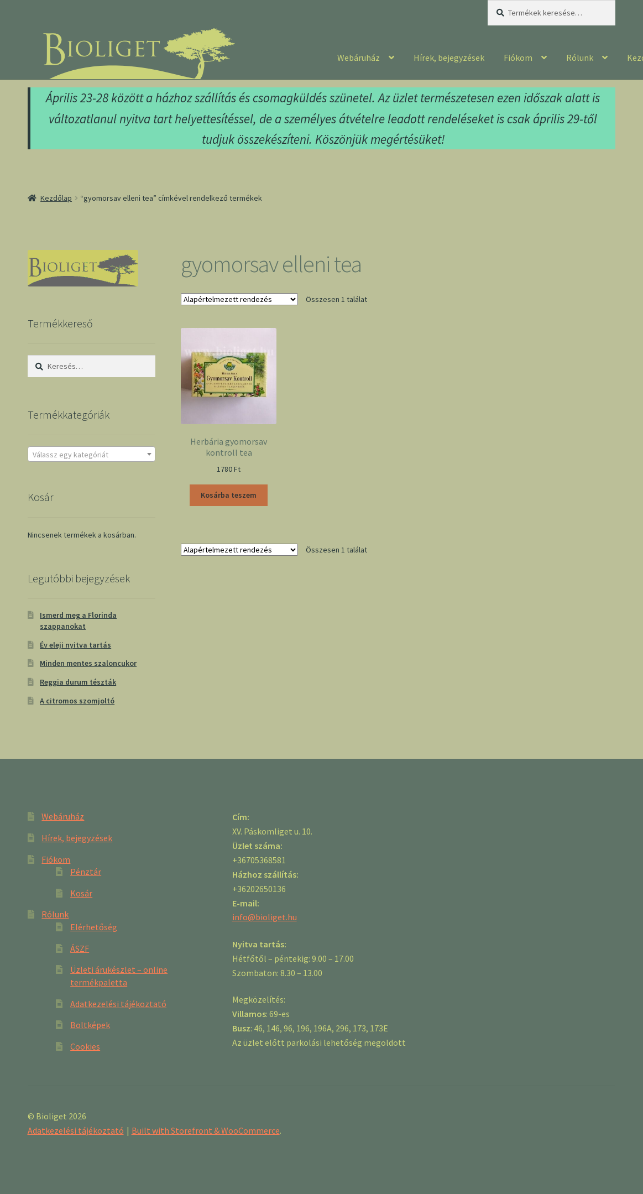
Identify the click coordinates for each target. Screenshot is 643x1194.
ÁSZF (79, 948)
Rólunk (579, 57)
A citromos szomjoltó (77, 701)
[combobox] (91, 454)
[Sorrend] (239, 299)
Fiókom (518, 57)
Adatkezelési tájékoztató (118, 1003)
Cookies (85, 1046)
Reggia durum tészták (78, 682)
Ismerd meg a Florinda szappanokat (78, 620)
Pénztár (85, 871)
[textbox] (91, 454)
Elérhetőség (93, 926)
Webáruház (358, 57)
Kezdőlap (56, 198)
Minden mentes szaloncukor (88, 663)
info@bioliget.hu (264, 916)
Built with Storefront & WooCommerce (206, 1130)
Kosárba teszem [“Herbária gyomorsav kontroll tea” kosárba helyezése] (229, 495)
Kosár (81, 893)
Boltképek (90, 1024)
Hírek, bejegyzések (449, 57)
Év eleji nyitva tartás (75, 645)
